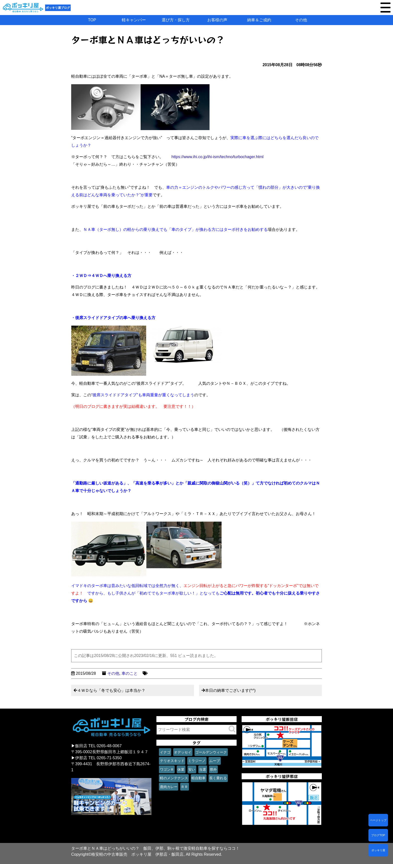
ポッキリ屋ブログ (58, 8)
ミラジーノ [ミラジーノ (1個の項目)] (197, 761)
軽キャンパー (134, 20)
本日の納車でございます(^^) (230, 690)
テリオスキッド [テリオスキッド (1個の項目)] (172, 761)
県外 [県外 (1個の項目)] (213, 769)
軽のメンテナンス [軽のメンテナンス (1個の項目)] (174, 778)
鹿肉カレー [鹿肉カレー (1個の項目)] (168, 787)
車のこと (130, 673)
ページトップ (378, 820)
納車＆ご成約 (259, 20)
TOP (92, 20)
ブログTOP (378, 835)
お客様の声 (217, 20)
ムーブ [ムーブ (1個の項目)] (214, 761)
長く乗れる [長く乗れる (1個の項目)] (218, 778)
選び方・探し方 (176, 20)
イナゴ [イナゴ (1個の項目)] (165, 752)
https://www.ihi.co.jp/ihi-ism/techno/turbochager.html (217, 157)
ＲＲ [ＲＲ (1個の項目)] (184, 787)
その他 (301, 20)
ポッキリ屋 (378, 850)
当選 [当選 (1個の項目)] (202, 769)
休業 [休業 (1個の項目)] (180, 769)
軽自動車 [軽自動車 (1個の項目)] (198, 778)
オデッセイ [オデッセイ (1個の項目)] (182, 752)
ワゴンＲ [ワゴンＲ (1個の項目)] (167, 769)
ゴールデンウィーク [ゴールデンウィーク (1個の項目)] (211, 752)
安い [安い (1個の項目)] (191, 769)
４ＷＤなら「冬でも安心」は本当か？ (111, 690)
